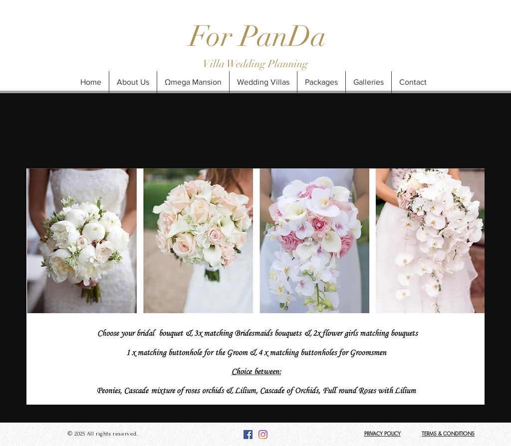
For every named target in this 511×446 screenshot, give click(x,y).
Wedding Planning (267, 63)
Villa (215, 63)
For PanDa (257, 36)
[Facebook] (248, 434)
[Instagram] (262, 434)
